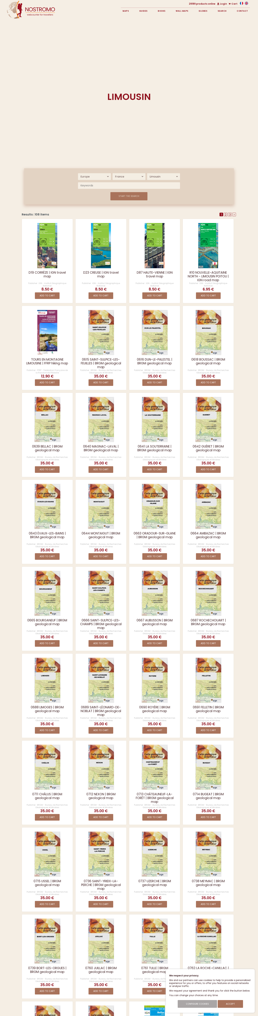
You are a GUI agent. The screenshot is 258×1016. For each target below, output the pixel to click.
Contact (242, 11)
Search (222, 11)
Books (162, 11)
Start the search (129, 196)
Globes (203, 11)
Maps (126, 11)
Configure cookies (197, 1003)
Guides (143, 11)
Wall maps (182, 11)
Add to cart (47, 295)
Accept (230, 1003)
